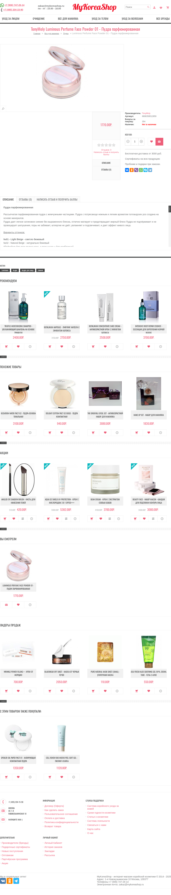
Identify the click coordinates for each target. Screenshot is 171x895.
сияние (40, 270)
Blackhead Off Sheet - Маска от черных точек (61, 673)
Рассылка (49, 855)
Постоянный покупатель (154, 7)
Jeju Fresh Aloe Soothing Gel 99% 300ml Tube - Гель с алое (149, 673)
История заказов (53, 847)
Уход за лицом (10, 19)
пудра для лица (27, 270)
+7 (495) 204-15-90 (13, 9)
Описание (106, 162)
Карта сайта (93, 829)
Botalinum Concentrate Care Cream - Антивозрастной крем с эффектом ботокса (105, 329)
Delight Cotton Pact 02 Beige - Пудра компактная (62, 415)
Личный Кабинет (53, 843)
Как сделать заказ (54, 810)
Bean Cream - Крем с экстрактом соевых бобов (105, 501)
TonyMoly (146, 113)
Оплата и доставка (54, 818)
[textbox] (138, 7)
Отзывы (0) (106, 169)
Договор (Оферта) (54, 806)
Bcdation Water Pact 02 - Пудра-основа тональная (18, 415)
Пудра (66, 33)
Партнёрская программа (15, 859)
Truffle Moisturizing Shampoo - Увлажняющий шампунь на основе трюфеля (18, 329)
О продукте (30, 346)
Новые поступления (12, 851)
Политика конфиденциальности (61, 822)
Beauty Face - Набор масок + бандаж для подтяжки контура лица (149, 501)
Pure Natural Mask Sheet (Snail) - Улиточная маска (105, 673)
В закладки (152, 142)
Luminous (5, 270)
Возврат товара (52, 826)
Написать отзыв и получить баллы (106, 153)
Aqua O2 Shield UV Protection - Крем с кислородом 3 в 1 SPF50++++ (62, 501)
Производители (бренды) (15, 843)
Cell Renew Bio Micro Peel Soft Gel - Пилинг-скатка (61, 759)
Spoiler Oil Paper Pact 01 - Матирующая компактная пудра (18, 759)
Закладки (49, 851)
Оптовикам (8, 855)
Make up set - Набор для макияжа (149, 415)
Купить (6, 346)
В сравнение (22, 518)
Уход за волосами (132, 19)
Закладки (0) (161, 7)
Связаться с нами (96, 825)
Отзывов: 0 (106, 150)
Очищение (39, 19)
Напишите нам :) (15, 819)
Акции (5, 863)
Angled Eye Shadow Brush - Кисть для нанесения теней (18, 501)
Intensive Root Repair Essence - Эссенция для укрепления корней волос (148, 329)
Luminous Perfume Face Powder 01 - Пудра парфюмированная (18, 587)
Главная (36, 33)
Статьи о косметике (97, 817)
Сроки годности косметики (101, 812)
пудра (15, 270)
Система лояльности (98, 821)
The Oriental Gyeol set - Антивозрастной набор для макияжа (105, 415)
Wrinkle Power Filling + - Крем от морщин (18, 673)
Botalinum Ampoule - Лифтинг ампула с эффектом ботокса (62, 329)
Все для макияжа (68, 19)
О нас (90, 833)
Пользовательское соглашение (61, 814)
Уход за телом (100, 19)
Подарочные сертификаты (16, 847)
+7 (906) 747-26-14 (14, 5)
